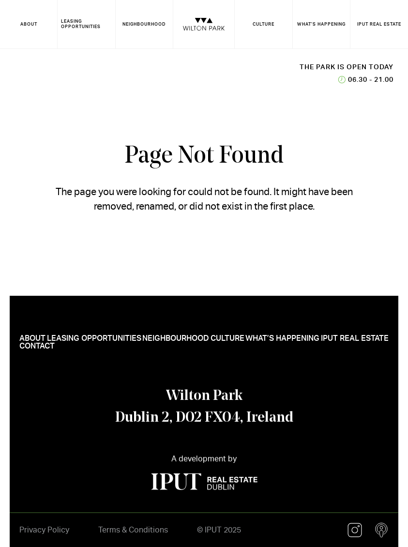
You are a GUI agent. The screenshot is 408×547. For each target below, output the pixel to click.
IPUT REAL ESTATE (379, 24)
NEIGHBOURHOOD (144, 24)
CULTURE (263, 24)
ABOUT (28, 24)
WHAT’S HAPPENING (321, 24)
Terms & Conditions (133, 529)
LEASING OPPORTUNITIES (81, 24)
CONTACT (37, 350)
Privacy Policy (44, 529)
